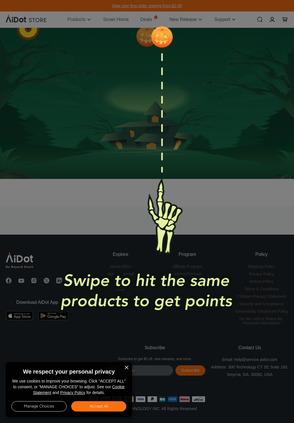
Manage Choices (39, 406)
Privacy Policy (72, 392)
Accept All (99, 406)
